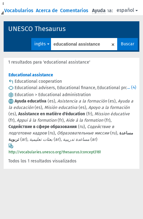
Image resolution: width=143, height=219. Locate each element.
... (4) (131, 87)
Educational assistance (31, 75)
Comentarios (75, 10)
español (127, 10)
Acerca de (47, 10)
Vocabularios (19, 10)
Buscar (127, 44)
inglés (41, 44)
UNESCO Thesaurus (37, 29)
